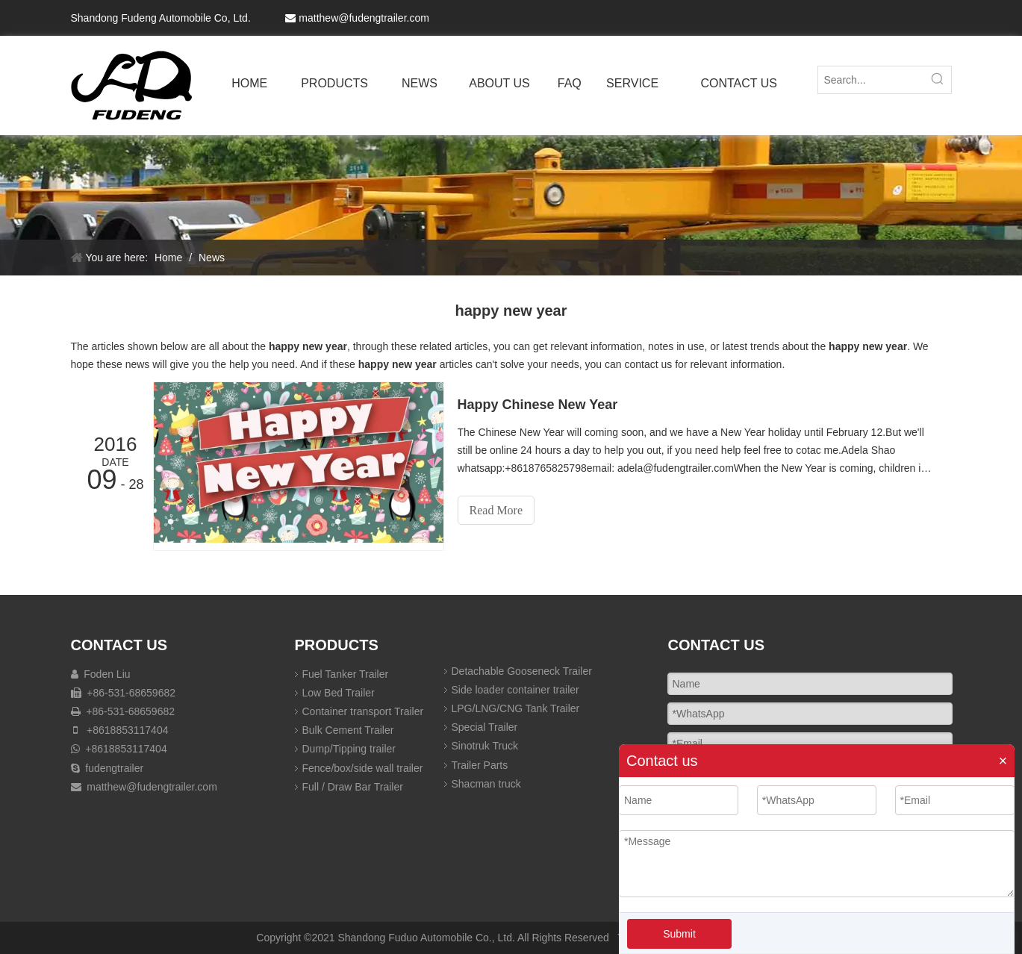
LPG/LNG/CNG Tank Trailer (516, 708)
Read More (496, 510)
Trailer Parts (480, 765)
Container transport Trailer (363, 711)
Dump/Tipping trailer (349, 749)
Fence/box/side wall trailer (362, 768)
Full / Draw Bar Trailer (352, 787)
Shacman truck (486, 784)
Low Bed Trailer (338, 693)
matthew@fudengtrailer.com (364, 18)
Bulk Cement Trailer (348, 730)
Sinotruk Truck (485, 746)
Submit (679, 934)
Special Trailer (485, 727)
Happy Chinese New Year (538, 404)
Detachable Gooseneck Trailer (522, 671)
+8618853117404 (126, 730)
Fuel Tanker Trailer (345, 674)
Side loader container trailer (515, 690)
